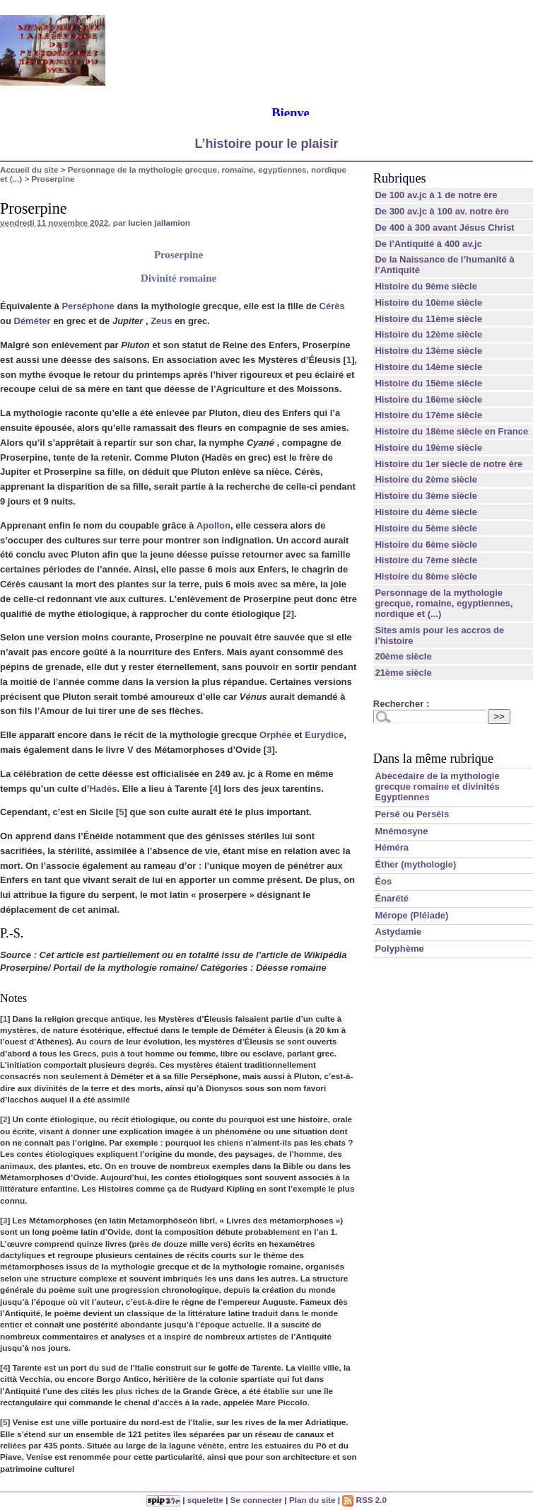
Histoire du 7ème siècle (426, 560)
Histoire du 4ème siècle (426, 512)
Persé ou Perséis (412, 814)
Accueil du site (29, 169)
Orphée (275, 735)
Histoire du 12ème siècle (428, 334)
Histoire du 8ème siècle (426, 576)
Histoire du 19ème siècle (428, 447)
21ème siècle (403, 672)
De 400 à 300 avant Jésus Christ (444, 227)
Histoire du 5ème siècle (426, 528)
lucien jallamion (159, 222)
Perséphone (88, 306)
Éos (383, 881)
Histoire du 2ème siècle (426, 479)
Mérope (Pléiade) (411, 915)
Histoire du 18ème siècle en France (451, 431)
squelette (205, 1499)
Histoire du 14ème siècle (428, 367)
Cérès (332, 306)
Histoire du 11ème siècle (428, 318)
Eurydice (324, 735)
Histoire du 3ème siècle (426, 495)
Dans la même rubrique (433, 758)
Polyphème (399, 948)
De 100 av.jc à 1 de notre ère (436, 195)
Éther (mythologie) (415, 864)
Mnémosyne (401, 831)
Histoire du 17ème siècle (428, 415)
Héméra (392, 847)
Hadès (103, 788)
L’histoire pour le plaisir (266, 144)
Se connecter (256, 1499)
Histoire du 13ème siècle (428, 350)
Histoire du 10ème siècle (428, 302)
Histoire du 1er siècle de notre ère (448, 464)
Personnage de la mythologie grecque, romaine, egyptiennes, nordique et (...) (443, 603)
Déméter (32, 321)
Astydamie (398, 931)
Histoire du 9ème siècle (426, 286)
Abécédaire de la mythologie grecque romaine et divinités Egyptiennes (437, 786)
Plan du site (312, 1499)
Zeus (161, 321)
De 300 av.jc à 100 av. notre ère (442, 211)
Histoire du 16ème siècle (428, 399)
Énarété (392, 898)
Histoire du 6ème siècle (426, 544)
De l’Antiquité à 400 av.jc (428, 243)
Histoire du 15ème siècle (428, 383)
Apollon (213, 525)
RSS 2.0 (364, 1499)
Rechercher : (401, 703)
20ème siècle (403, 656)
